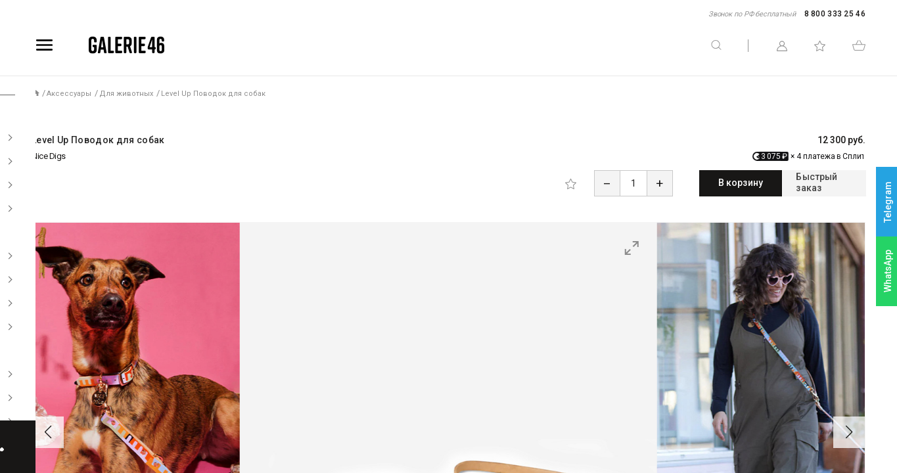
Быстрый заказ (806, 182)
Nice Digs (49, 156)
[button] (48, 430)
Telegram (888, 202)
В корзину (686, 182)
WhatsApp (888, 271)
